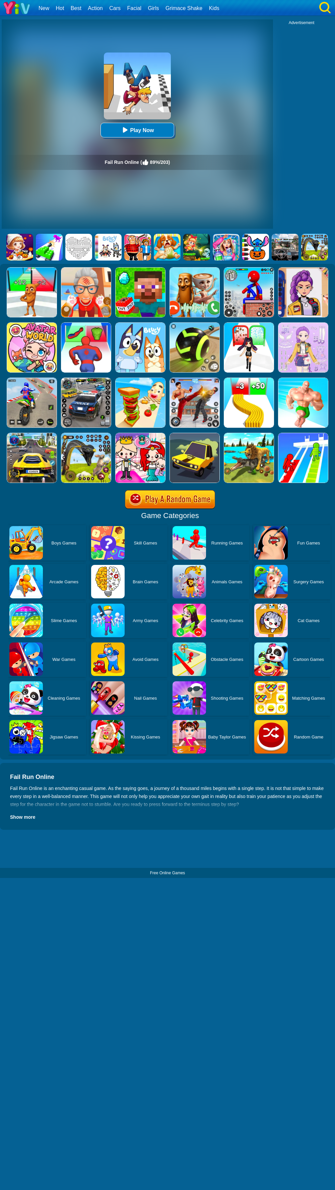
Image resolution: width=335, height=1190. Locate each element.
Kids (214, 8)
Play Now (137, 130)
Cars (115, 8)
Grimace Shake (183, 8)
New (44, 8)
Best (76, 8)
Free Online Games (167, 873)
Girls (153, 8)
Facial (134, 8)
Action (95, 8)
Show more (22, 817)
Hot (60, 8)
